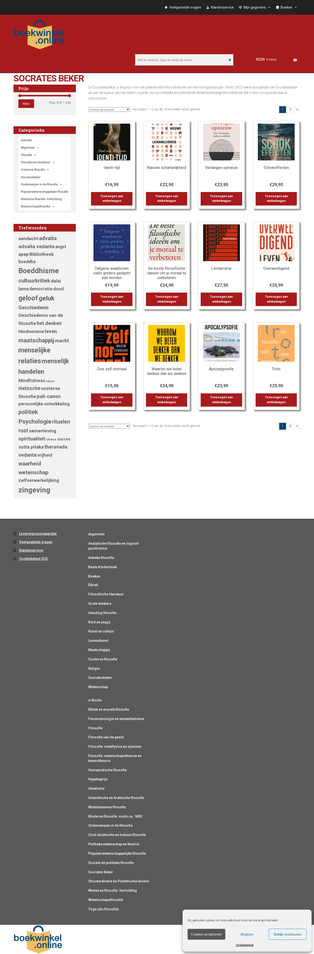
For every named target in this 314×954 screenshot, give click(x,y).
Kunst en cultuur (101, 631)
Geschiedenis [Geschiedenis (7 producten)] (33, 307)
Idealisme (96, 788)
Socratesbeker (100, 678)
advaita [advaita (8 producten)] (48, 238)
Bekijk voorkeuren (287, 934)
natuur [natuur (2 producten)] (50, 381)
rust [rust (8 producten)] (23, 430)
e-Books (26, 140)
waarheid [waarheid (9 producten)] (29, 463)
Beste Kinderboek (102, 567)
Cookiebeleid (244, 945)
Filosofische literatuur (38, 162)
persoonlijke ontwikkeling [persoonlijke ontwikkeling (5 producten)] (44, 403)
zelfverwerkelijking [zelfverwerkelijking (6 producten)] (38, 480)
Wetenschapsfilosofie (38, 206)
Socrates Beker (100, 872)
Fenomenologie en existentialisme (116, 719)
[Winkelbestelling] (109, 109)
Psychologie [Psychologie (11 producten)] (34, 421)
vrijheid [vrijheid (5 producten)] (44, 455)
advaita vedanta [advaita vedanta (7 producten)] (36, 246)
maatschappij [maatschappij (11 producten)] (36, 340)
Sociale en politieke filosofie (111, 863)
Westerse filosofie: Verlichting (41, 199)
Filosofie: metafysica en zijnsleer (115, 746)
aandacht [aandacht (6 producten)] (28, 238)
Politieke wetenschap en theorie (113, 844)
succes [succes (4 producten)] (63, 439)
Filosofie (29, 155)
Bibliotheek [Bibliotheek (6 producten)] (41, 254)
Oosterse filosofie (35, 169)
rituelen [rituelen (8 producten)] (61, 422)
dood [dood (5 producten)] (58, 288)
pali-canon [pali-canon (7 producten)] (49, 396)
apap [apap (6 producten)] (23, 254)
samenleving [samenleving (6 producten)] (42, 431)
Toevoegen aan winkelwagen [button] (111, 198)
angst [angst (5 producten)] (60, 246)
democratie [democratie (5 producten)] (40, 288)
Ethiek (93, 585)
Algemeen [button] (30, 147)
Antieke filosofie (101, 558)
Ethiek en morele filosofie (108, 709)
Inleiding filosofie (102, 613)
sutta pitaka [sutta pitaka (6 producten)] (31, 447)
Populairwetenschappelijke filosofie (44, 191)
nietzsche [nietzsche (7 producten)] (29, 388)
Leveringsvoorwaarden (38, 534)
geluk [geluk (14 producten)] (46, 298)
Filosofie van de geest (106, 737)
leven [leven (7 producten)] (51, 331)
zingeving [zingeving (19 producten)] (34, 490)
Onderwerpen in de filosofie (41, 184)
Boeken (94, 576)
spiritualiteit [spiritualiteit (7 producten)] (31, 439)
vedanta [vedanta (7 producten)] (27, 455)
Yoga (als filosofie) (103, 909)
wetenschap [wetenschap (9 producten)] (33, 472)
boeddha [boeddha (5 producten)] (27, 261)
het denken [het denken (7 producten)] (49, 323)
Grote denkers (99, 604)
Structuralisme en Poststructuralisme (118, 881)
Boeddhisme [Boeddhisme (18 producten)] (38, 271)
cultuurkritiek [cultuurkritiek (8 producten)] (34, 281)
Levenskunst (98, 641)
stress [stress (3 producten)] (51, 439)
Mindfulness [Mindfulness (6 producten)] (31, 380)
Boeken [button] (289, 7)
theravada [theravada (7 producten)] (55, 447)
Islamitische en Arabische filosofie (116, 798)
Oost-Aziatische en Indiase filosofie (117, 835)
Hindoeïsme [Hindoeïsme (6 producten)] (31, 331)
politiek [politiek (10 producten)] (28, 412)
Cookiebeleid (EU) (33, 559)
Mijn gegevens (257, 7)
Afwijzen (247, 934)
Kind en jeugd (99, 622)
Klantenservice (222, 7)
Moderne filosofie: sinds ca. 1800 (115, 816)
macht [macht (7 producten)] (62, 341)
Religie (94, 668)
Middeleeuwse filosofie (107, 807)
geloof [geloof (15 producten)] (28, 298)
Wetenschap (98, 687)
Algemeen (96, 534)
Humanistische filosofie (107, 770)
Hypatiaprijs (98, 779)
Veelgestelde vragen (185, 7)
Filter (26, 103)
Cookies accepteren (206, 934)
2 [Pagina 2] (290, 109)
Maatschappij (99, 650)
